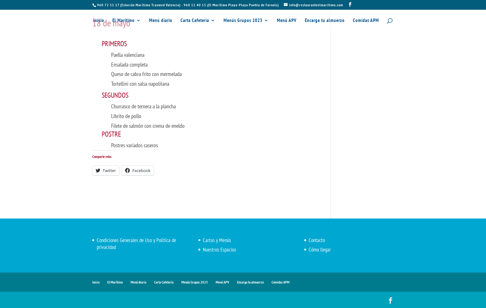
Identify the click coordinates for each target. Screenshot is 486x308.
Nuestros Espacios (219, 249)
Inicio (98, 20)
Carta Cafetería (195, 20)
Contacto (317, 240)
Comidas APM (366, 20)
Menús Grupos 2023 (243, 20)
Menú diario (160, 20)
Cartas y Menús (217, 240)
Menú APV (287, 20)
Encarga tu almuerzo (325, 20)
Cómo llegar (320, 249)
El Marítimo (123, 20)
